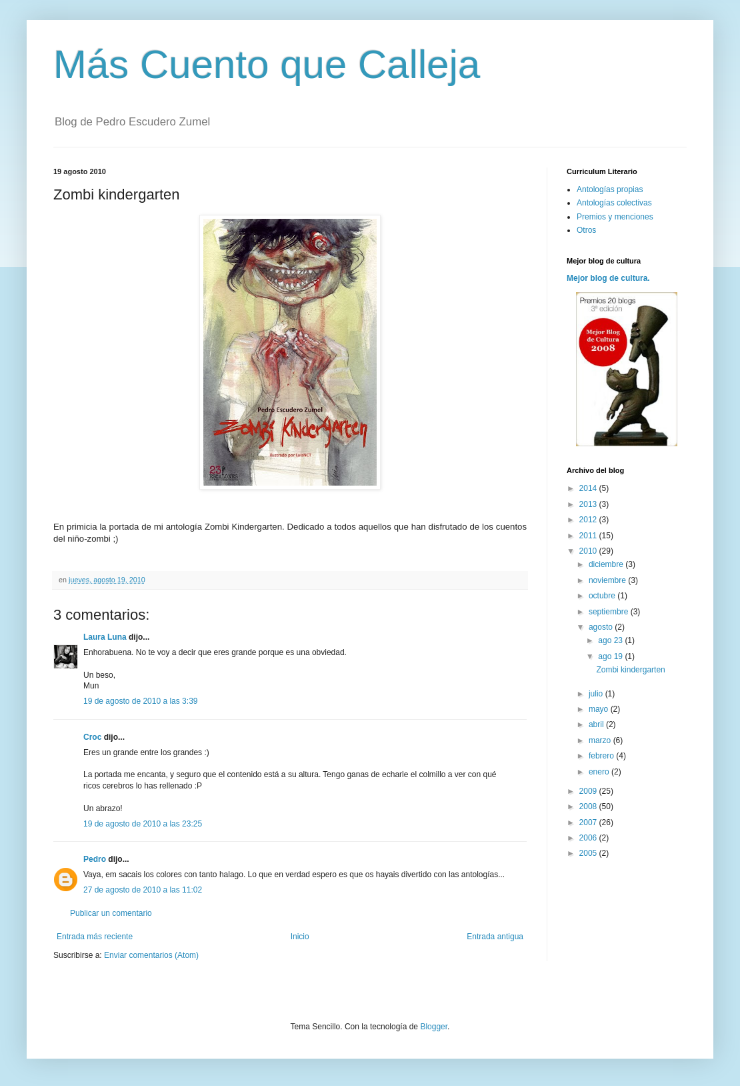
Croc (92, 737)
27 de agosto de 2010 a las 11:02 (142, 890)
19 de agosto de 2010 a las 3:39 (140, 701)
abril (597, 724)
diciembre (607, 564)
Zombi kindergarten (630, 669)
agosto (602, 627)
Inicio (300, 936)
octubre (603, 595)
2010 (589, 551)
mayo (600, 709)
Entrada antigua (495, 936)
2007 (589, 822)
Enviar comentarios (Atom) (151, 955)
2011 (589, 535)
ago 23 (611, 640)
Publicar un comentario (111, 913)
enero (600, 771)
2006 (589, 838)
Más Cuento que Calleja (266, 64)
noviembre (608, 580)
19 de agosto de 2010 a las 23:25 (142, 824)
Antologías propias (610, 189)
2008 (589, 806)
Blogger (433, 1026)
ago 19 (611, 656)
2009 (589, 791)
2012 (589, 519)
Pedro (94, 859)
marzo (601, 740)
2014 (589, 488)
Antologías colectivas (614, 202)
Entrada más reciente (95, 936)
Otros (586, 230)
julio (597, 693)
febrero (602, 755)
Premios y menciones (615, 216)
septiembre (610, 611)
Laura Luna (105, 637)
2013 (589, 504)
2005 (589, 853)
